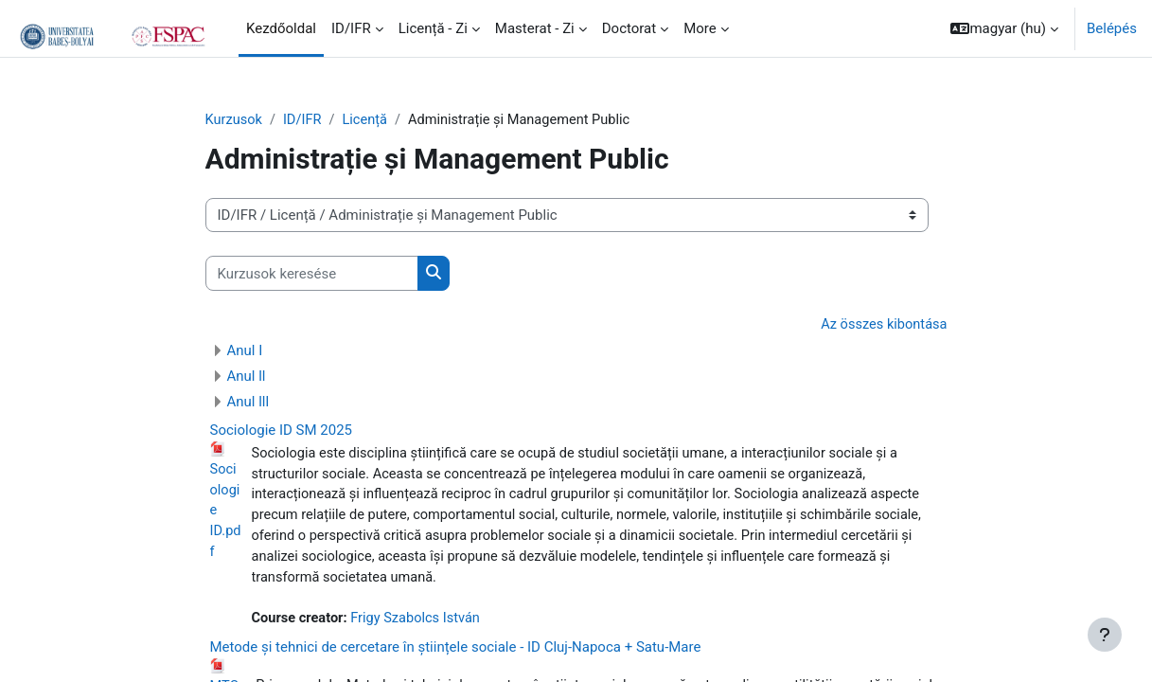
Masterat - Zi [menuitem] (535, 28)
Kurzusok (234, 120)
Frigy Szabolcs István (420, 624)
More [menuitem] (700, 28)
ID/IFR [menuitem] (351, 28)
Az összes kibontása (882, 325)
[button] (1004, 28)
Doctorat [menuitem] (629, 28)
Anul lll (248, 402)
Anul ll (246, 377)
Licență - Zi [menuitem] (433, 28)
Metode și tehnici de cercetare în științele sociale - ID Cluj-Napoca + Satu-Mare (455, 652)
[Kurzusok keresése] (311, 274)
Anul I (245, 351)
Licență (369, 120)
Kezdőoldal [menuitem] (281, 28)
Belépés (1112, 28)
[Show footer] (1105, 635)
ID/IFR (305, 120)
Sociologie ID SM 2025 (281, 431)
